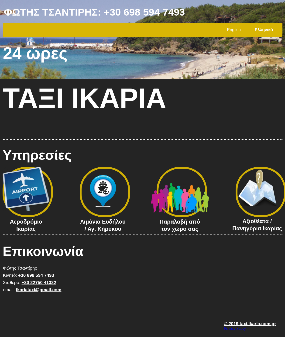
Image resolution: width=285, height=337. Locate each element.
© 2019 (232, 323)
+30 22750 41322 (39, 282)
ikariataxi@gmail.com (38, 289)
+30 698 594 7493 (144, 12)
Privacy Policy (235, 328)
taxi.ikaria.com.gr (258, 323)
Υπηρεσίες (37, 154)
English (234, 29)
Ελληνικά (264, 29)
